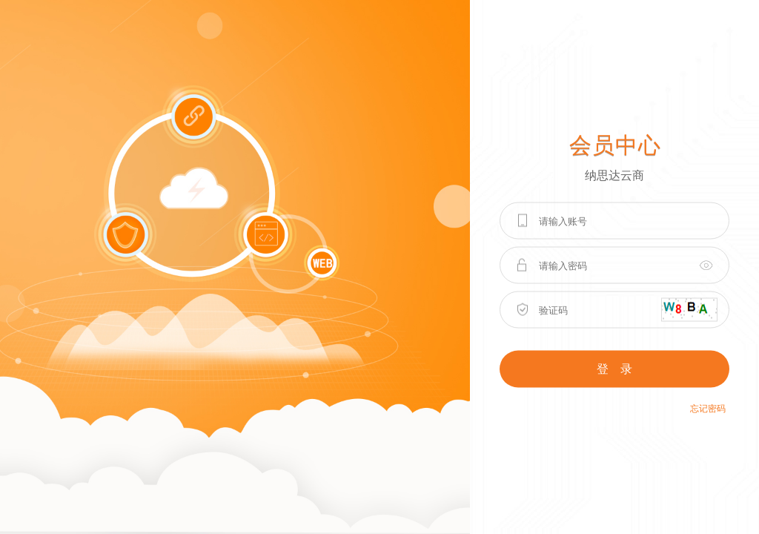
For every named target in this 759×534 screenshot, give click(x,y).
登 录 (614, 369)
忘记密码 (708, 408)
